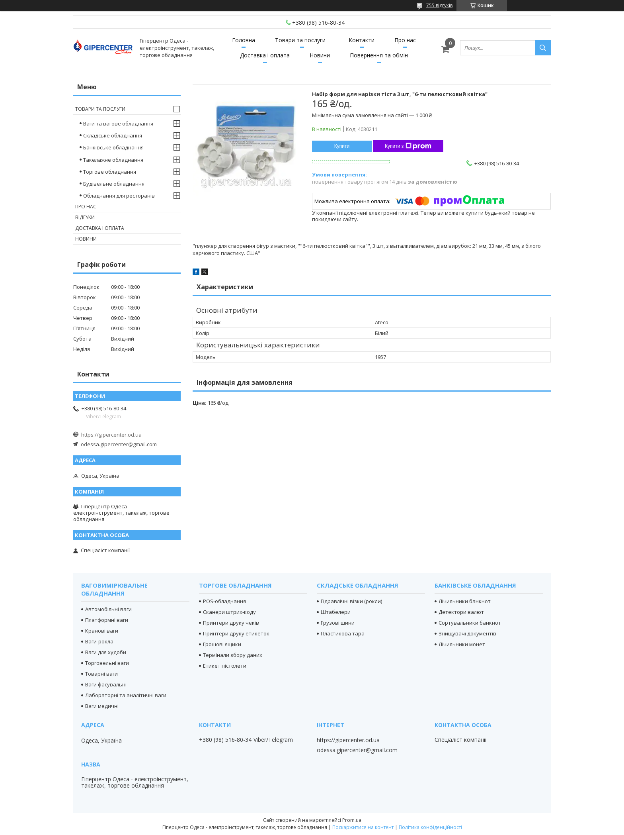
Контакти (361, 40)
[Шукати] (543, 47)
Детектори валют (461, 611)
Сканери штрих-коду (229, 611)
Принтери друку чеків (231, 622)
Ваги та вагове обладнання (118, 123)
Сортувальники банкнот (470, 622)
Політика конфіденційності (430, 827)
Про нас (405, 40)
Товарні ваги (101, 673)
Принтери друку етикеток (236, 633)
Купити (341, 146)
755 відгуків (439, 5)
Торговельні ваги (107, 662)
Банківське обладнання (113, 147)
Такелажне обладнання (113, 159)
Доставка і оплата (265, 55)
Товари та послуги (300, 40)
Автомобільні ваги (108, 609)
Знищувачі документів (467, 633)
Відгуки (85, 217)
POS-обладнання (224, 601)
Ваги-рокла (99, 641)
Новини (320, 55)
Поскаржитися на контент (363, 827)
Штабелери (336, 611)
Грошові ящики (222, 644)
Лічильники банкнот (465, 601)
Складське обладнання (112, 135)
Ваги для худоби (105, 652)
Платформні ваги (106, 619)
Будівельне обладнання (113, 183)
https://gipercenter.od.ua (111, 434)
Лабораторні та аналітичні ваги (125, 695)
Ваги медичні (102, 706)
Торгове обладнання (109, 171)
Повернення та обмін (379, 55)
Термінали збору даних (232, 655)
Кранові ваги (101, 630)
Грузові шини (338, 622)
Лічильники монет (462, 644)
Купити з (408, 146)
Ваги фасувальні (106, 684)
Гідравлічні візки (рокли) (351, 601)
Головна (243, 40)
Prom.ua (351, 820)
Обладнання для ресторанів (119, 195)
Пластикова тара (343, 633)
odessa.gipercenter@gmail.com (119, 444)
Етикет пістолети (224, 665)
